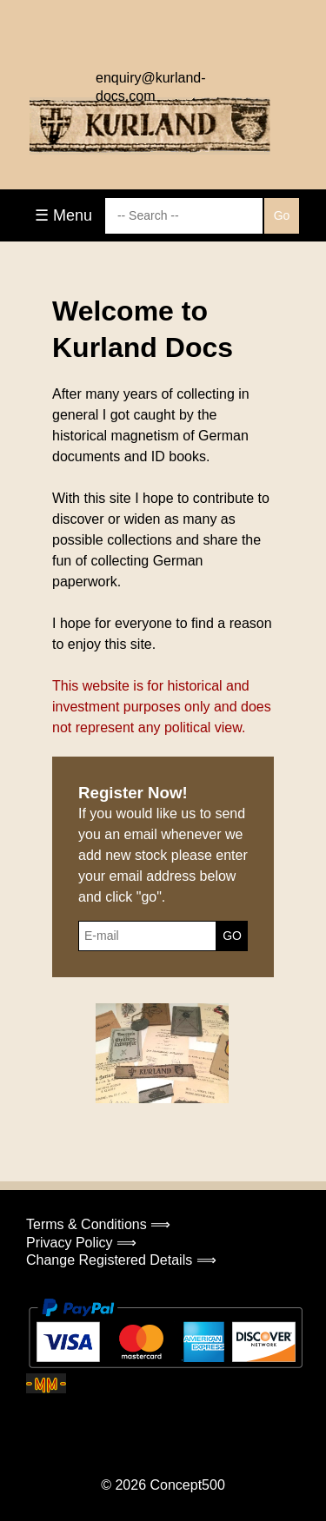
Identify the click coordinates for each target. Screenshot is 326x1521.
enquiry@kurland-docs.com (151, 83)
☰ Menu (63, 215)
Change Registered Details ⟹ (121, 1260)
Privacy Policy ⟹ (81, 1242)
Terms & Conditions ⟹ (98, 1224)
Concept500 (187, 1485)
